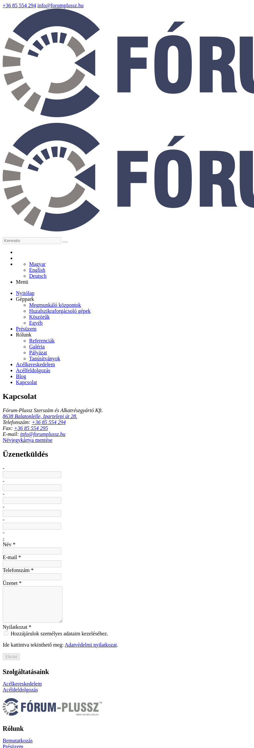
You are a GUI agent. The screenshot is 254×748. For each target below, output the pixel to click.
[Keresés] (122, 82)
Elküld (41, 617)
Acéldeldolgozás (21, 678)
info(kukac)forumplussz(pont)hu (219, 4)
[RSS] (138, 97)
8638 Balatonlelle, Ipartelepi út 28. (67, 344)
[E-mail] (115, 97)
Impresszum (159, 726)
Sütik (9, 733)
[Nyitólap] (127, 60)
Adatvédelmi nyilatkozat (121, 599)
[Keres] (159, 83)
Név (33, 440)
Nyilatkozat (42, 582)
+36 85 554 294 (165, 4)
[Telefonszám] (127, 97)
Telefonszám (44, 487)
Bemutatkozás (103, 671)
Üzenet (37, 511)
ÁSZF (236, 726)
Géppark (97, 685)
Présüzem (99, 678)
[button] (247, 119)
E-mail (36, 463)
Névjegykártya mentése (61, 395)
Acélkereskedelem (23, 671)
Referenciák (101, 692)
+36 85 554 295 (57, 367)
